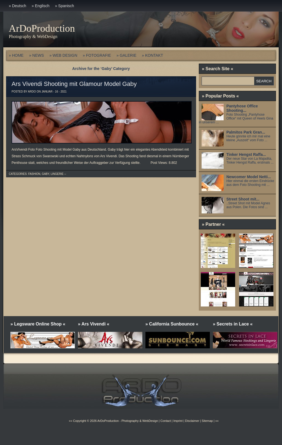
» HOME (16, 55)
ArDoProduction (42, 28)
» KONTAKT (152, 55)
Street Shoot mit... (242, 199)
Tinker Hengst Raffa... (246, 154)
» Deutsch (17, 6)
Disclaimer (192, 420)
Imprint (178, 420)
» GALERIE (126, 55)
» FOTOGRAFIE (97, 55)
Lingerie (57, 173)
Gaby (45, 173)
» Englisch (41, 6)
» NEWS (36, 55)
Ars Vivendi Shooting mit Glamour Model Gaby (74, 83)
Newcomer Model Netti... (248, 177)
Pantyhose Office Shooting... (242, 108)
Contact (165, 420)
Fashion (34, 173)
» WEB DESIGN (63, 55)
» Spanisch (64, 6)
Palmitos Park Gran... (245, 132)
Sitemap (207, 420)
